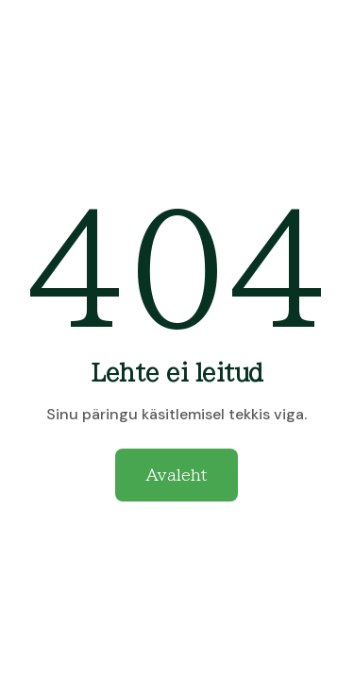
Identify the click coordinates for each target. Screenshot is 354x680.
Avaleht (176, 475)
